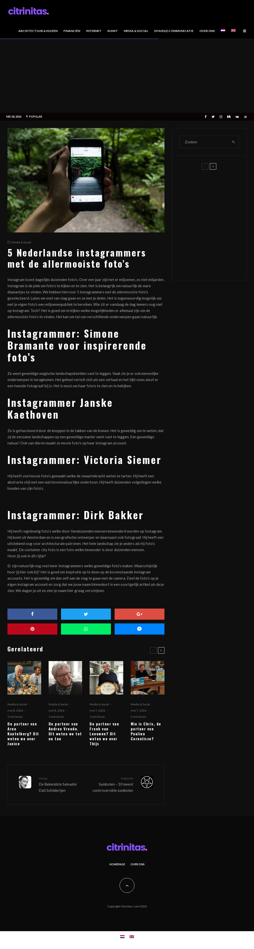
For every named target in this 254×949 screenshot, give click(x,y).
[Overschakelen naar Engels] (233, 31)
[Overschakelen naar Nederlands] (122, 936)
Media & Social (136, 31)
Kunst (112, 31)
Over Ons (207, 31)
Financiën (72, 31)
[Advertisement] (127, 75)
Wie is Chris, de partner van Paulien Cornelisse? (146, 731)
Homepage (117, 864)
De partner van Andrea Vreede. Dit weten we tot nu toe (65, 731)
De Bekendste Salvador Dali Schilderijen (60, 784)
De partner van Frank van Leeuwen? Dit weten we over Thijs (104, 733)
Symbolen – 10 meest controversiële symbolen (111, 784)
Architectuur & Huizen (38, 31)
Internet (93, 31)
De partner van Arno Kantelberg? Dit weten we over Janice (23, 733)
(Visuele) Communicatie (173, 31)
